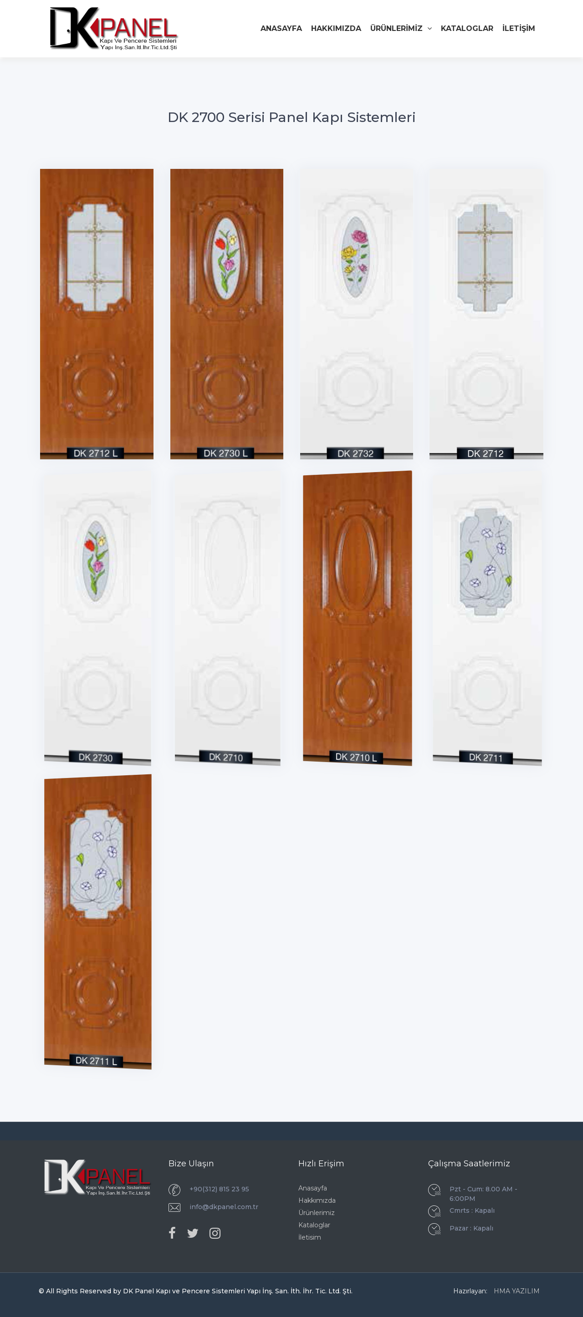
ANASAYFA (281, 28)
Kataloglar (314, 1225)
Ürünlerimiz (316, 1213)
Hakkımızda (317, 1200)
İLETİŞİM (518, 28)
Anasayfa (312, 1188)
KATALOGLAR (467, 28)
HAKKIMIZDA (336, 28)
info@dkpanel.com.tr (223, 1207)
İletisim (309, 1237)
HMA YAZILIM (517, 1291)
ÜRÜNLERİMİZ (401, 28)
